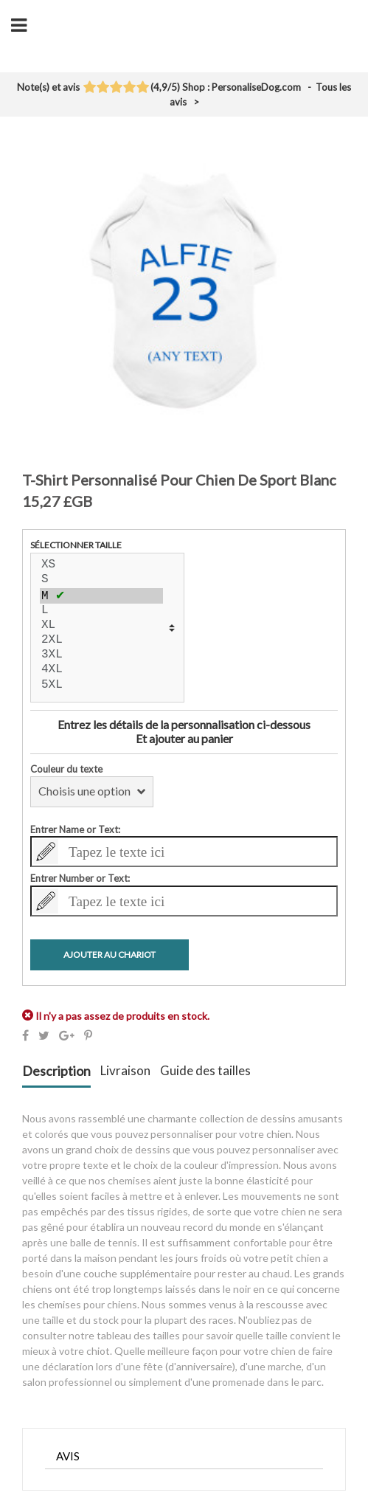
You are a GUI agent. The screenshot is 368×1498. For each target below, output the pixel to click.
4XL (101, 670)
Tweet (43, 1035)
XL (101, 625)
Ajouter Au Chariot (109, 954)
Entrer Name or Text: (75, 829)
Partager (25, 1035)
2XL (101, 640)
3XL (101, 655)
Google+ (66, 1035)
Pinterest (88, 1035)
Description (56, 1071)
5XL (101, 685)
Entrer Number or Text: (80, 878)
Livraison (125, 1071)
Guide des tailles (205, 1071)
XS (101, 565)
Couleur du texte (66, 769)
